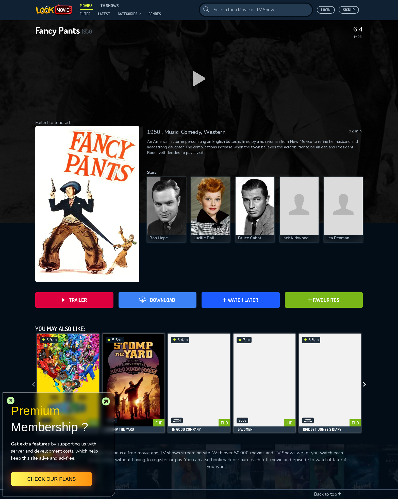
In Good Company (186, 429)
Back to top (327, 494)
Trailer (74, 299)
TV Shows (109, 5)
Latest (104, 14)
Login (325, 10)
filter (85, 14)
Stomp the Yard (120, 429)
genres (154, 14)
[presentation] (32, 384)
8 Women (245, 429)
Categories (129, 13)
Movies (86, 5)
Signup (349, 10)
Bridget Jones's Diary (322, 429)
